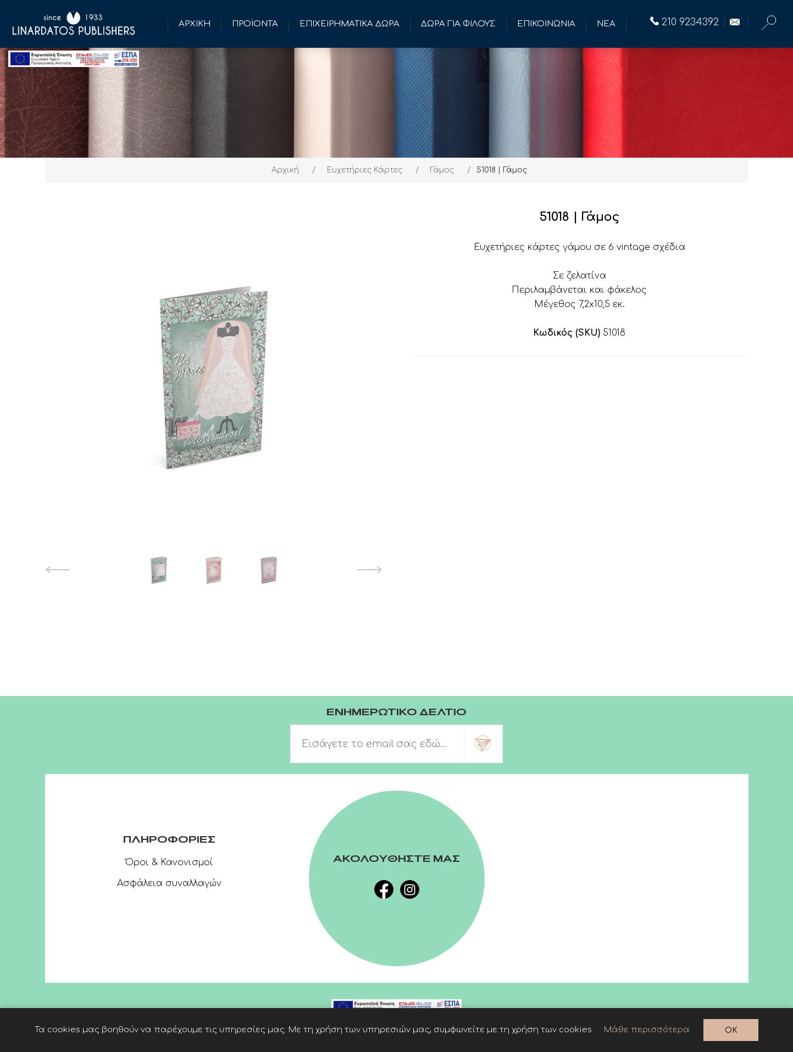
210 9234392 (684, 21)
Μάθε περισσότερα (647, 1029)
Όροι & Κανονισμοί (169, 862)
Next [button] (370, 570)
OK (731, 1030)
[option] (158, 569)
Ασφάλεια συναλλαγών (169, 883)
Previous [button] (57, 570)
